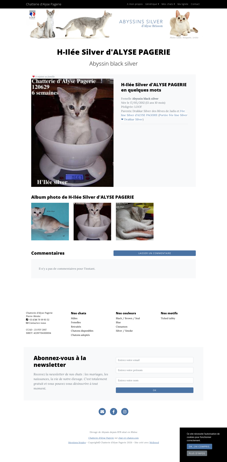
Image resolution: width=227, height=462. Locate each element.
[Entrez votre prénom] (154, 370)
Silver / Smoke (124, 330)
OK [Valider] (154, 390)
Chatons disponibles (82, 330)
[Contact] (102, 411)
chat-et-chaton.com (128, 438)
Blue (118, 322)
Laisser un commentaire (154, 253)
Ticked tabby (168, 318)
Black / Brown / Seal (128, 318)
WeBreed (154, 442)
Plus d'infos (197, 453)
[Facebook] (113, 411)
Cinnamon (121, 326)
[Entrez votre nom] (154, 380)
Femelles (76, 322)
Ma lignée (183, 4)
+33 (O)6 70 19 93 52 (39, 319)
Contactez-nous (36, 323)
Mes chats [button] (167, 4)
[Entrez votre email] (154, 360)
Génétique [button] (151, 4)
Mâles (74, 318)
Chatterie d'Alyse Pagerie (43, 4)
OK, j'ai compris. (199, 446)
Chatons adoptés (80, 334)
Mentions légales (77, 442)
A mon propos (135, 4)
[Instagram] (124, 411)
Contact (195, 4)
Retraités (76, 326)
